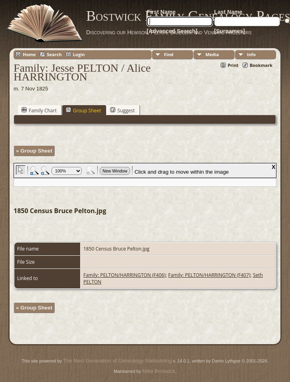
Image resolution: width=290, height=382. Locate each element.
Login (79, 54)
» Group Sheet (34, 151)
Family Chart (39, 110)
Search (54, 54)
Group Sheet (83, 110)
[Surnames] (229, 31)
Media (212, 54)
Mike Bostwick (158, 371)
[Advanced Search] (172, 31)
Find (169, 54)
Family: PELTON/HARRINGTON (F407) (209, 275)
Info (251, 54)
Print (233, 65)
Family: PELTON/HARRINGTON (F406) (124, 275)
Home (29, 54)
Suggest (122, 110)
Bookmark (261, 65)
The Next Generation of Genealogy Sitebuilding (117, 361)
